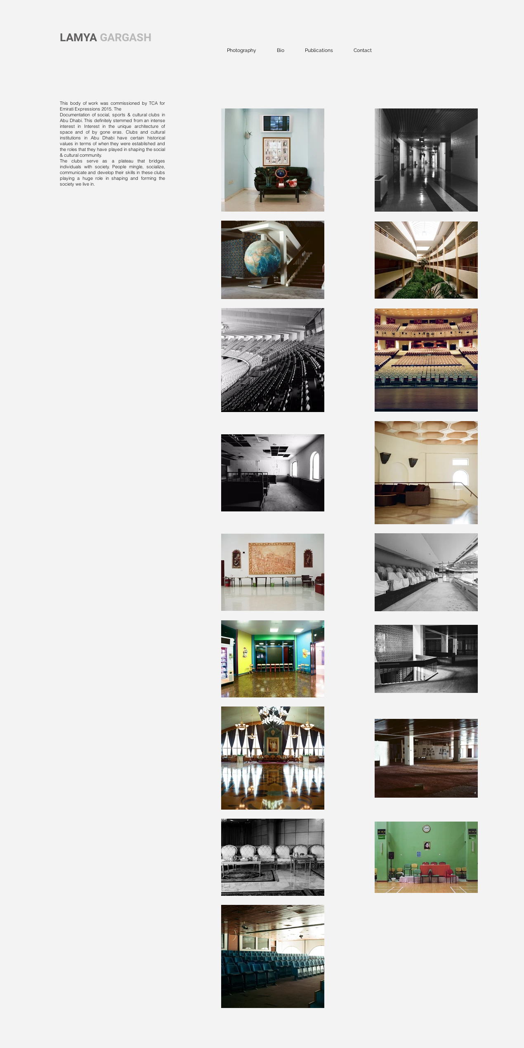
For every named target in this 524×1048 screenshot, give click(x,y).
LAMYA (78, 37)
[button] (242, 50)
